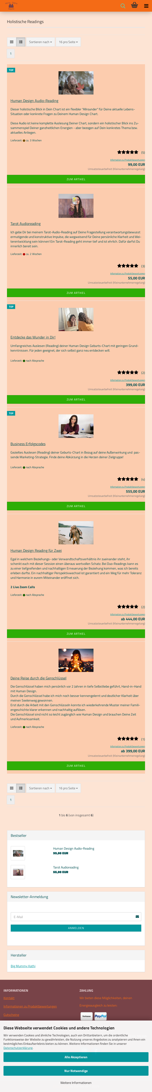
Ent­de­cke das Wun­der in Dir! (32, 337)
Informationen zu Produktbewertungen (30, 1006)
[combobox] (40, 42)
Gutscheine (11, 1014)
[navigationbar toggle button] (146, 6)
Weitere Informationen (76, 1082)
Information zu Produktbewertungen (127, 160)
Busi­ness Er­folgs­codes (27, 444)
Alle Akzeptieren (76, 1057)
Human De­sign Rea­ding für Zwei (36, 550)
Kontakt (8, 997)
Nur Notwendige (76, 1070)
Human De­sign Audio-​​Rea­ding (34, 100)
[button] (11, 42)
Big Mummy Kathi (23, 965)
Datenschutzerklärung (18, 1047)
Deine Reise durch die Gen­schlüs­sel (38, 678)
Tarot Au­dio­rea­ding (25, 223)
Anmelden (76, 928)
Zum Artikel (76, 179)
